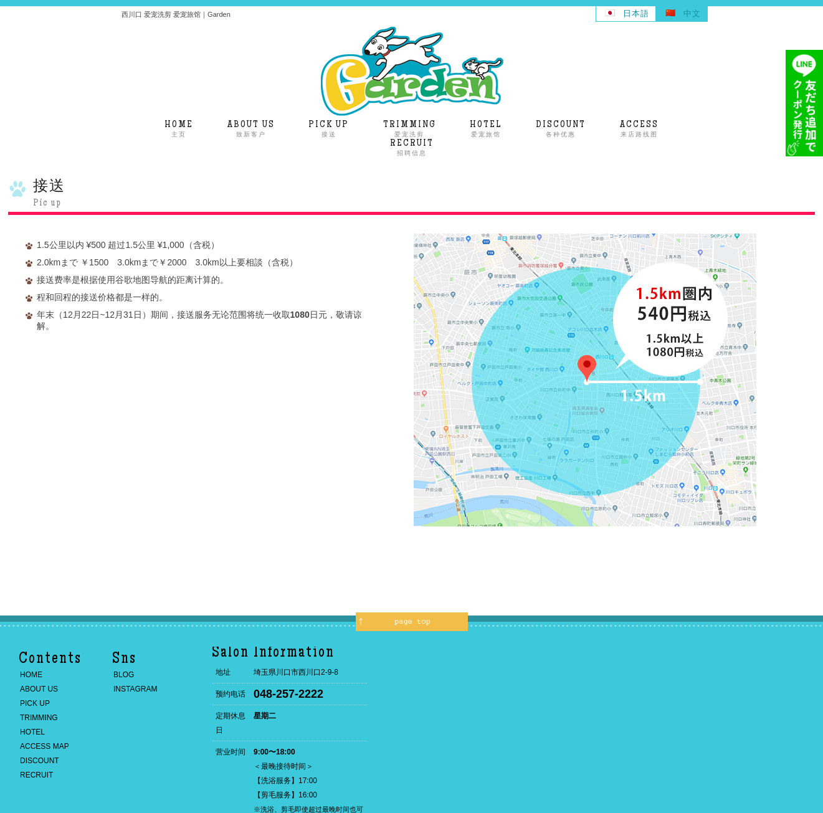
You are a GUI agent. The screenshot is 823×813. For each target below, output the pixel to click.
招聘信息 (412, 147)
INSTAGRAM (135, 689)
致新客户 (251, 129)
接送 (328, 129)
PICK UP (35, 703)
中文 (692, 13)
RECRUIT (36, 775)
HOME (31, 674)
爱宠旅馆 (486, 129)
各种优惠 (561, 129)
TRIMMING (39, 717)
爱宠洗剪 (409, 129)
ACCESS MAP (44, 746)
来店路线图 (639, 129)
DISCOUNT (39, 760)
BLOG (123, 674)
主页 (178, 129)
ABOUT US (39, 689)
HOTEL (32, 732)
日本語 (636, 13)
